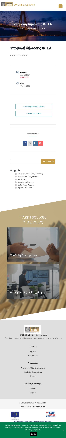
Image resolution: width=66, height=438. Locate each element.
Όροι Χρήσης (41, 403)
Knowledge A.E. (39, 406)
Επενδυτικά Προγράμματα (28, 177)
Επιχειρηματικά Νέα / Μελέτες (30, 174)
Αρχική (20, 29)
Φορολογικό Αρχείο (26, 182)
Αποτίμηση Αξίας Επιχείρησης (33, 368)
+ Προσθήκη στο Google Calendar (33, 106)
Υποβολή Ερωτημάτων (33, 372)
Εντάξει (33, 434)
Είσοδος (33, 389)
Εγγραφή (33, 393)
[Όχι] (63, 431)
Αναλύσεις (22, 179)
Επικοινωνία (33, 356)
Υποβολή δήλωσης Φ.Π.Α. (35, 29)
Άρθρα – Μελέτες (25, 188)
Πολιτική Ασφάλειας (27, 403)
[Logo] (33, 330)
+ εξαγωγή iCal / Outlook (33, 113)
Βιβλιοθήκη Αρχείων (26, 185)
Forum (33, 376)
